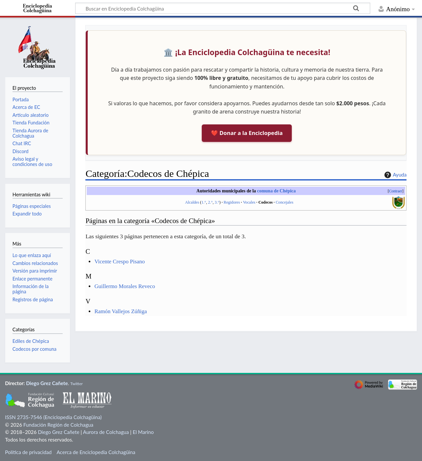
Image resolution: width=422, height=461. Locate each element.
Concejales (284, 202)
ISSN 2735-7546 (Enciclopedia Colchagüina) (53, 417)
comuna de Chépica (276, 190)
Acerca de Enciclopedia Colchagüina (96, 452)
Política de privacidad (28, 452)
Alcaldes (192, 202)
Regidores (232, 202)
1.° (203, 202)
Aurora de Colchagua (106, 432)
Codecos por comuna (34, 349)
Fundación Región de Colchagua (58, 425)
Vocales (249, 202)
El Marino (143, 432)
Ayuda (395, 175)
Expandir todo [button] (27, 213)
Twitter (76, 383)
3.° (217, 202)
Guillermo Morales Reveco (124, 286)
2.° (210, 202)
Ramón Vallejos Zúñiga (120, 311)
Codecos (265, 202)
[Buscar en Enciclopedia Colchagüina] (222, 8)
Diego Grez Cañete (47, 383)
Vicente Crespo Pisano (119, 261)
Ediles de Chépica (31, 341)
